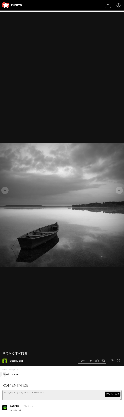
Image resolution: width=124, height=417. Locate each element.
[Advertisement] (62, 35)
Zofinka (14, 407)
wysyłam (112, 394)
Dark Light (16, 360)
